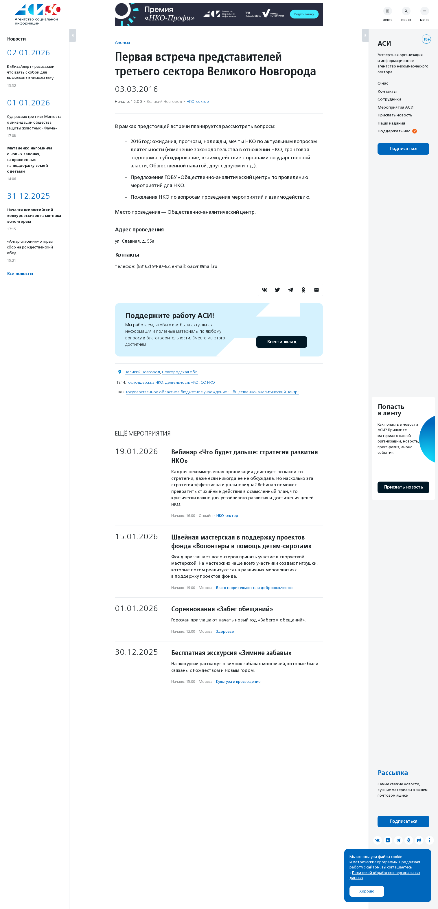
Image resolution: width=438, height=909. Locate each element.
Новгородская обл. (180, 372)
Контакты (387, 91)
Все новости (20, 274)
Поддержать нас (394, 131)
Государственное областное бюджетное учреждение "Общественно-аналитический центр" (212, 391)
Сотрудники (389, 99)
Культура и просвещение (238, 681)
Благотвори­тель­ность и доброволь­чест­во (255, 588)
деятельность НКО (181, 382)
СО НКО (207, 382)
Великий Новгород (142, 372)
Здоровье (225, 631)
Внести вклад (281, 342)
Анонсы (122, 42)
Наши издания (391, 123)
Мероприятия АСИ (395, 107)
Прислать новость (395, 115)
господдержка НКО (145, 382)
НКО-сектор (198, 101)
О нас (383, 83)
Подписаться (403, 148)
